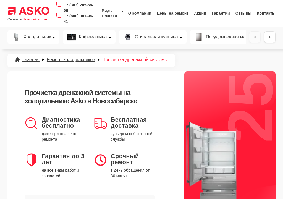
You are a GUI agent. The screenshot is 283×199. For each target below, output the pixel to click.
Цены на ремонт (172, 13)
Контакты (266, 13)
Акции (200, 13)
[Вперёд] (270, 37)
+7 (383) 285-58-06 (78, 8)
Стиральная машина (156, 37)
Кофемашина (93, 37)
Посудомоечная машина (231, 37)
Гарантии (221, 13)
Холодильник (37, 37)
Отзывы (243, 13)
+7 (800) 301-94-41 (78, 19)
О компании (139, 13)
